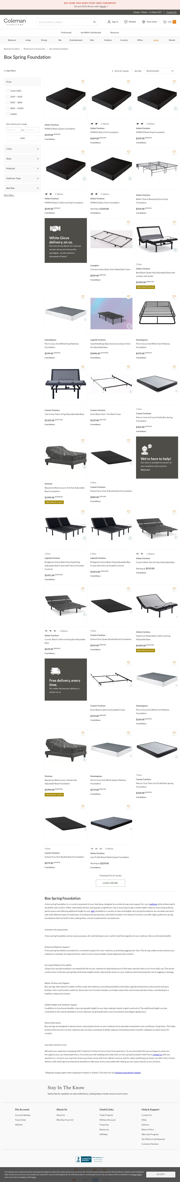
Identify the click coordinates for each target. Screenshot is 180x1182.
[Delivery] (145, 1124)
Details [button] (103, 6)
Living (28, 40)
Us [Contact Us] (147, 1115)
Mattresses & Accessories (34, 49)
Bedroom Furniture (12, 49)
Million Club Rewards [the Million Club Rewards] (153, 1139)
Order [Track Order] (20, 1120)
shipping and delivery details (128, 1072)
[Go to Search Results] (94, 22)
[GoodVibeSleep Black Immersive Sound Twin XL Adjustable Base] (111, 339)
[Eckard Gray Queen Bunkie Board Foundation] (111, 635)
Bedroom (12, 40)
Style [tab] (8, 158)
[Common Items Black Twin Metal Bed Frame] (111, 265)
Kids (92, 40)
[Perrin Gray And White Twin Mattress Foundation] (157, 339)
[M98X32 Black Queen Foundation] (66, 124)
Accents (124, 40)
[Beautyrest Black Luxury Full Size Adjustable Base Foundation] (66, 483)
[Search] (67, 22)
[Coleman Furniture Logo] (15, 24)
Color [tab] (9, 148)
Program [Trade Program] (106, 1115)
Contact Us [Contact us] (171, 12)
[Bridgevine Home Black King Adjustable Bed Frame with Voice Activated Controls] (111, 558)
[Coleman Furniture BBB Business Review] (90, 1161)
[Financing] (104, 1124)
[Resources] (104, 1129)
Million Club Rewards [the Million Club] (91, 33)
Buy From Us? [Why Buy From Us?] (65, 1120)
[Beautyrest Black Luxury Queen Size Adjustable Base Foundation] (66, 776)
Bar (60, 40)
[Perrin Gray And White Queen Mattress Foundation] (111, 776)
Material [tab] (10, 168)
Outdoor (108, 40)
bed (92, 911)
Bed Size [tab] (10, 188)
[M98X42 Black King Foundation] (157, 128)
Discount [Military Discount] (108, 1120)
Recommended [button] (153, 71)
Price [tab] (8, 81)
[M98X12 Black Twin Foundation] (111, 198)
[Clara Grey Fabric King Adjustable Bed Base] (66, 410)
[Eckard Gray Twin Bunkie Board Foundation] (66, 853)
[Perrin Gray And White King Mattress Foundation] (66, 339)
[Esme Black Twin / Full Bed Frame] (111, 410)
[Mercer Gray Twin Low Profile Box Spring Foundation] (157, 779)
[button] (112, 22)
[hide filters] (11, 71)
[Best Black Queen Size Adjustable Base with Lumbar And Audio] (157, 268)
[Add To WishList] (83, 81)
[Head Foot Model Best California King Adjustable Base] (157, 632)
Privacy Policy (136, 1174)
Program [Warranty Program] (150, 1134)
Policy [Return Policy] (148, 1129)
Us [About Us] (60, 1115)
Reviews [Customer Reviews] (150, 1144)
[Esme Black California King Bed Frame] (111, 705)
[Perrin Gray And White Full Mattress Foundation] (157, 705)
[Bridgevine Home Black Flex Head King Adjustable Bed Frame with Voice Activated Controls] (66, 558)
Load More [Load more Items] (110, 883)
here (34, 1177)
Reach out (145, 469)
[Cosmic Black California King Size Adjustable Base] (66, 635)
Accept (161, 1174)
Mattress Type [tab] (13, 178)
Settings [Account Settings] (22, 1115)
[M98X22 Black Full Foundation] (111, 128)
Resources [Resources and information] (114, 33)
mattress (153, 904)
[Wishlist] (19, 1124)
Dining (44, 40)
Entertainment (76, 40)
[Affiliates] (104, 1134)
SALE (156, 40)
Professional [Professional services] (66, 33)
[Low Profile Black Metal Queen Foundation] (111, 853)
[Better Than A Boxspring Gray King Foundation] (157, 195)
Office (140, 40)
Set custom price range (16, 124)
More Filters (9, 195)
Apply (22, 138)
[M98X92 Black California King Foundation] (66, 198)
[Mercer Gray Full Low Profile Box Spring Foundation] (157, 413)
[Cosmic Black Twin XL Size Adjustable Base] (157, 558)
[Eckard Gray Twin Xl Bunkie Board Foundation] (111, 487)
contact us (157, 1054)
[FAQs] (144, 1120)
